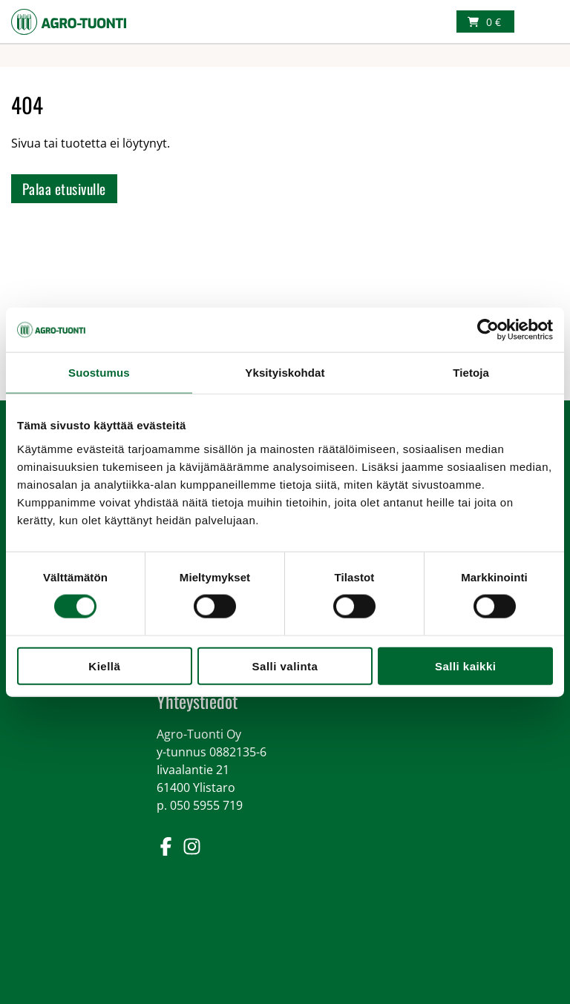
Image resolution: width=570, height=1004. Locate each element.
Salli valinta (285, 665)
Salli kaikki (465, 665)
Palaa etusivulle (64, 188)
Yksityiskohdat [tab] (284, 372)
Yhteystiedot (197, 700)
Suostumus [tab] (99, 372)
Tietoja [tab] (471, 372)
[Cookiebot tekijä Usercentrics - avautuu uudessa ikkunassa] (488, 330)
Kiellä (104, 665)
